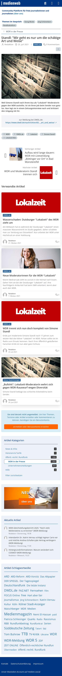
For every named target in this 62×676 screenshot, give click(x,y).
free (23, 595)
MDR (23, 608)
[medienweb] (11, 3)
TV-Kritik (34, 634)
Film (46, 590)
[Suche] (45, 3)
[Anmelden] (52, 3)
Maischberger (11, 608)
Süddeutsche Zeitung (19, 628)
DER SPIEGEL (11, 581)
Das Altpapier (47, 576)
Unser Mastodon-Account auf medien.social (20, 671)
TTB (24, 633)
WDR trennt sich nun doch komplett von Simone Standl (30, 330)
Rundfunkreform (9, 25)
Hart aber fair (34, 595)
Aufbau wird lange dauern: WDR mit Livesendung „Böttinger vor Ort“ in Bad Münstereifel (40, 157)
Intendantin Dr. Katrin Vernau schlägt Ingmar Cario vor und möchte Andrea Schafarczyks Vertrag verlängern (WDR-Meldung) (33, 540)
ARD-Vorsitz (32, 576)
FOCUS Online (12, 595)
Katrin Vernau (47, 599)
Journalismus (11, 599)
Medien (31, 608)
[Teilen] (58, 49)
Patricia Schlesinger (15, 619)
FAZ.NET (24, 590)
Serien (47, 623)
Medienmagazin (18, 613)
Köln (14, 604)
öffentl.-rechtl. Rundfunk (31, 649)
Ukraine (45, 634)
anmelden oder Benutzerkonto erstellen (31, 426)
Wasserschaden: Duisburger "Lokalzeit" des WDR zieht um (31, 221)
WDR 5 (31, 640)
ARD (6, 576)
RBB (6, 623)
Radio (39, 619)
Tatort (38, 628)
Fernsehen (36, 590)
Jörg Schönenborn (44, 22)
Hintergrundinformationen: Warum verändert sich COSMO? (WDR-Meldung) (31, 551)
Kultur (7, 604)
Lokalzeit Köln (9, 138)
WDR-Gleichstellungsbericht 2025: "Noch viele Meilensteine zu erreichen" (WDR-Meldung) (29, 529)
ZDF (41, 640)
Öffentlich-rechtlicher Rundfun (37, 645)
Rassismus (50, 619)
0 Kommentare (52, 44)
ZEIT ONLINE (11, 645)
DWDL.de (18, 134)
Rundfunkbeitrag (19, 623)
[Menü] (58, 3)
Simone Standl (48, 134)
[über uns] (18, 13)
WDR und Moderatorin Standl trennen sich (20, 173)
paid (54, 614)
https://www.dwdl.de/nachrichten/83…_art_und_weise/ (30, 122)
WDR (6, 134)
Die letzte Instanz (36, 585)
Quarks (31, 619)
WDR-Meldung (14, 640)
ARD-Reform (17, 576)
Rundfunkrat (36, 623)
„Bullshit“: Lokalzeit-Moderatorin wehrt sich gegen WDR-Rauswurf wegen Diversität (28, 386)
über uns (26, 501)
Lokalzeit (32, 134)
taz (44, 628)
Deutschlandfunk (14, 585)
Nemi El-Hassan (42, 614)
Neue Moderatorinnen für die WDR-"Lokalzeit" (29, 275)
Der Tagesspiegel (29, 581)
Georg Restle (29, 22)
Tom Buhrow (12, 634)
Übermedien (10, 649)
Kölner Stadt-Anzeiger (32, 604)
